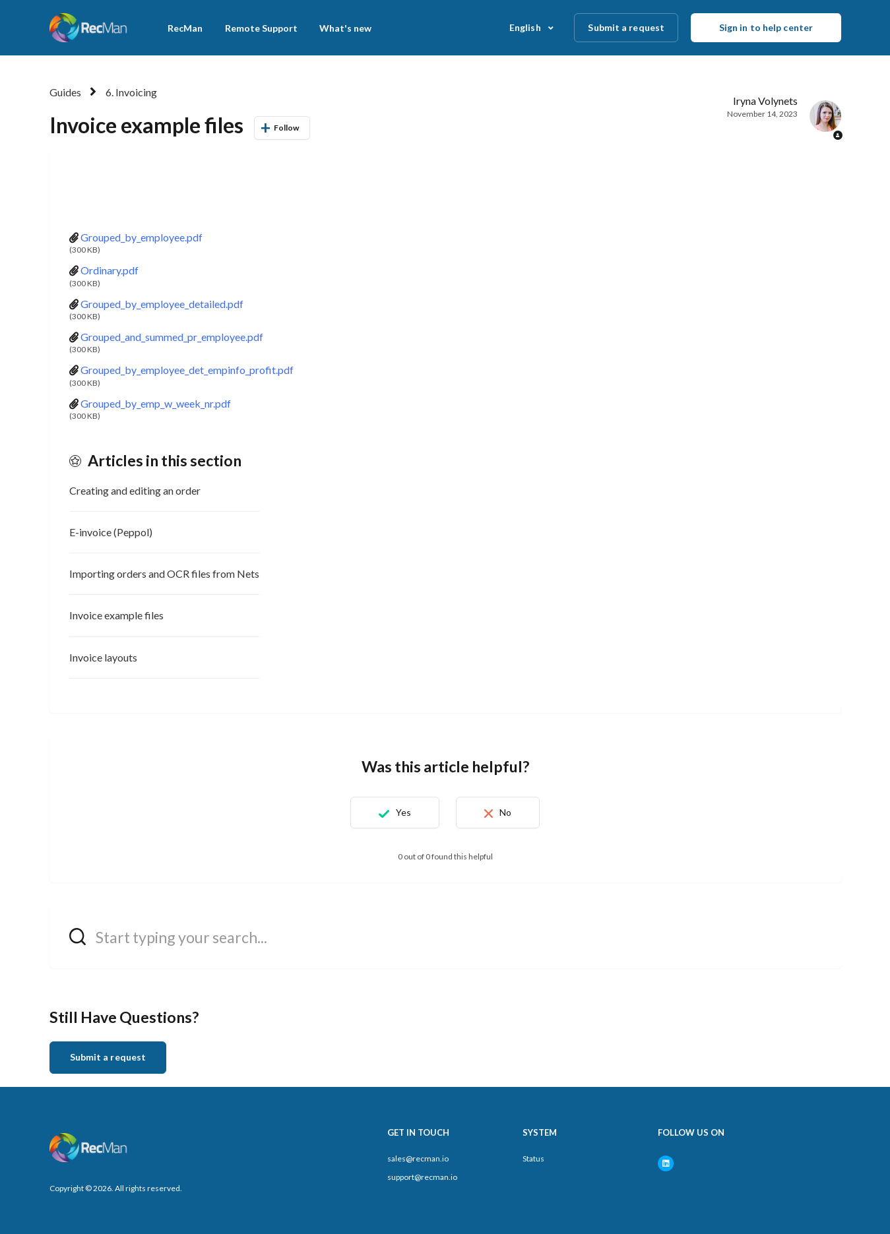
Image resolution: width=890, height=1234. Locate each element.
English (526, 27)
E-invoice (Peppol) (110, 532)
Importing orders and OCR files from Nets (164, 573)
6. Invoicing (131, 92)
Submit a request (626, 27)
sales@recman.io (418, 1158)
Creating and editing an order (135, 490)
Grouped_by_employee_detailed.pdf (161, 303)
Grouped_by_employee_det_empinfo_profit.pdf (187, 369)
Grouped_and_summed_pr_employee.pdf (171, 336)
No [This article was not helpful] (505, 812)
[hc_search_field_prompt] (445, 937)
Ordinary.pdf (109, 270)
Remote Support (261, 28)
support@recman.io (422, 1177)
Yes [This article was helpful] (403, 812)
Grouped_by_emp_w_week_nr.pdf (155, 403)
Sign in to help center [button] (766, 27)
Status (533, 1158)
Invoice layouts (103, 657)
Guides (65, 92)
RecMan (185, 28)
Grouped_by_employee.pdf (141, 237)
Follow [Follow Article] (287, 128)
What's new (345, 28)
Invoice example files (116, 615)
